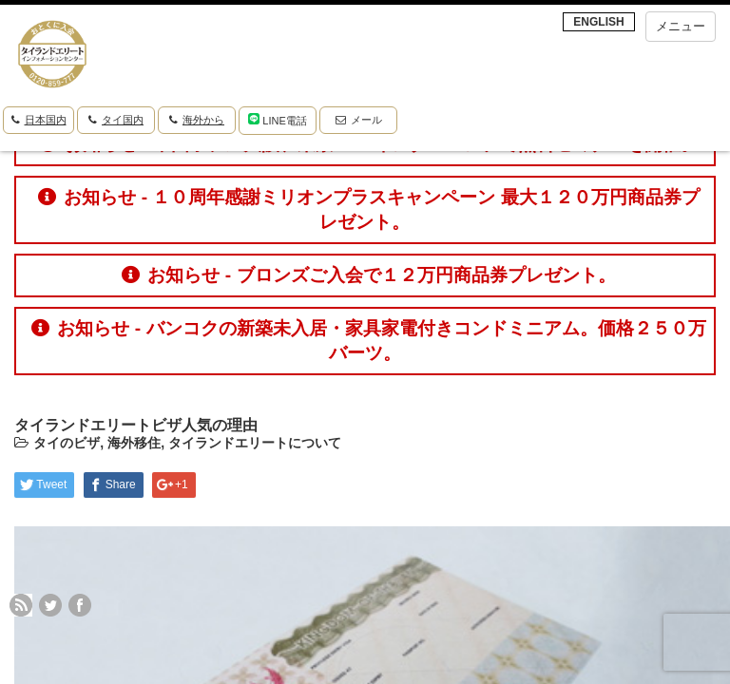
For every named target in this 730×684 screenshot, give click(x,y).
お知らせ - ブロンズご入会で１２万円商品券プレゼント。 (368, 275)
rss (21, 605)
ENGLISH (598, 21)
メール (359, 119)
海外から (196, 119)
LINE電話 (277, 119)
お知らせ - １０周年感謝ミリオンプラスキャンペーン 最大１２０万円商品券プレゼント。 (368, 209)
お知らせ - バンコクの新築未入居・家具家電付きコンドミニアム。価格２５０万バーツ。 (368, 340)
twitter (50, 605)
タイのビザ (66, 442)
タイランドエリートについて (254, 442)
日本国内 (39, 119)
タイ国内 (116, 119)
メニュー (680, 26)
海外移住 (134, 442)
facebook (79, 605)
